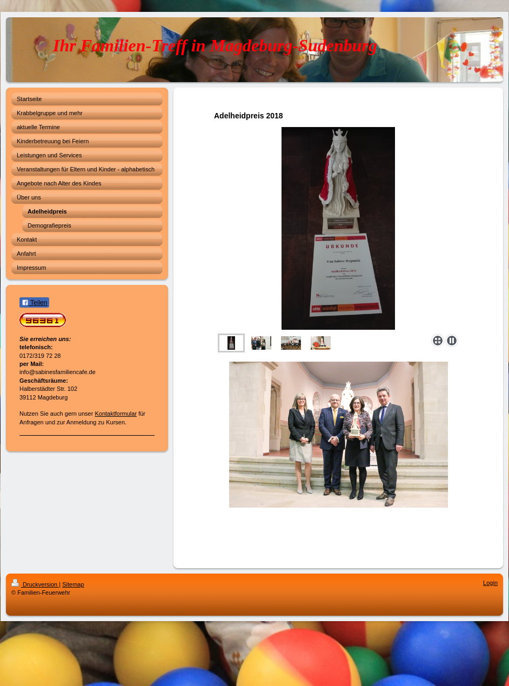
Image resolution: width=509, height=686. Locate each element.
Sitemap (73, 584)
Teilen (34, 303)
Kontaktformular (116, 413)
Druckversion (35, 584)
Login (490, 583)
